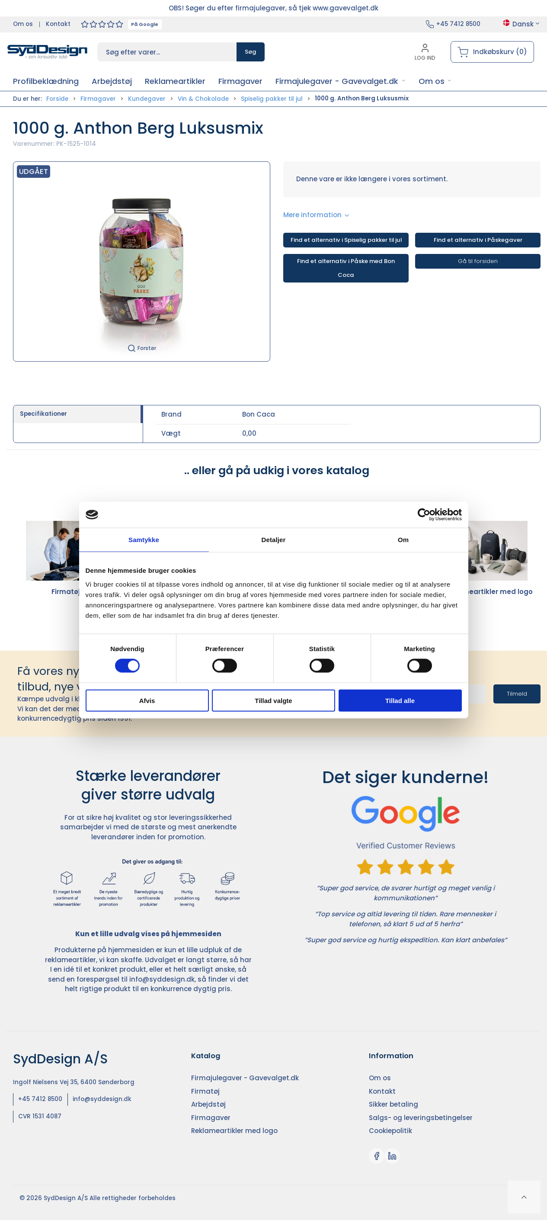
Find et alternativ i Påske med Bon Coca (346, 268)
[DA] (47, 52)
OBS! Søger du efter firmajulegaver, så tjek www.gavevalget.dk (273, 8)
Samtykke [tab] (143, 539)
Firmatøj (65, 558)
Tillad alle (400, 700)
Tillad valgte (273, 700)
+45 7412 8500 (458, 24)
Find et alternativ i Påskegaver (478, 240)
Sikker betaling (393, 1104)
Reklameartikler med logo (487, 558)
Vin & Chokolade (203, 99)
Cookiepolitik (390, 1130)
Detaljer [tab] (274, 539)
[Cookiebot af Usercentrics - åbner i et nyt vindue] (424, 514)
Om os (23, 24)
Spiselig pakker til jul (272, 99)
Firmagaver (98, 99)
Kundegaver (147, 99)
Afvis (147, 700)
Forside (57, 99)
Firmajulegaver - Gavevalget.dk (245, 1077)
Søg (250, 52)
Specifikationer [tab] (43, 414)
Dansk (521, 24)
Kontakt (58, 24)
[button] (340, 81)
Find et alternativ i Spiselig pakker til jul (346, 240)
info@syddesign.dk (162, 979)
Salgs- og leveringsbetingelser (421, 1117)
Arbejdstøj (208, 1104)
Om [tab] (403, 539)
